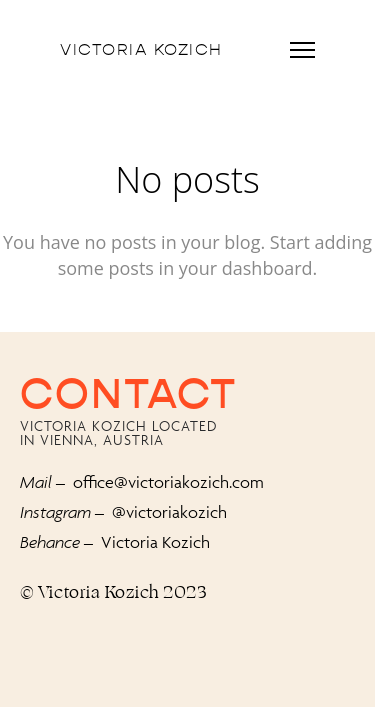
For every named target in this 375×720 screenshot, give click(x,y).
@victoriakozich (169, 512)
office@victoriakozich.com (168, 482)
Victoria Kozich (141, 50)
